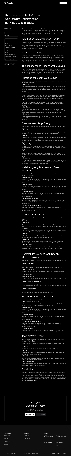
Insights (6, 438)
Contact (6, 444)
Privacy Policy (27, 453)
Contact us (63, 3)
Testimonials (7, 441)
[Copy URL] (14, 64)
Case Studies (7, 435)
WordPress (26, 356)
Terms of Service (34, 453)
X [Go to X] (61, 453)
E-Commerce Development (30, 436)
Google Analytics (28, 361)
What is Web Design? (9, 45)
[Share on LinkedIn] (11, 64)
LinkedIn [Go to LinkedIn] (65, 453)
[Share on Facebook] (5, 64)
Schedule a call (41, 414)
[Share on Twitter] (8, 64)
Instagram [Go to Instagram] (58, 453)
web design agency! (32, 380)
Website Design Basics (10, 59)
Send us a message (30, 414)
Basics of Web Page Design (10, 54)
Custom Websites (28, 435)
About (5, 436)
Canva (25, 350)
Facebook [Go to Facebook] (53, 453)
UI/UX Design (27, 438)
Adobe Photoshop (29, 341)
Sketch (25, 346)
